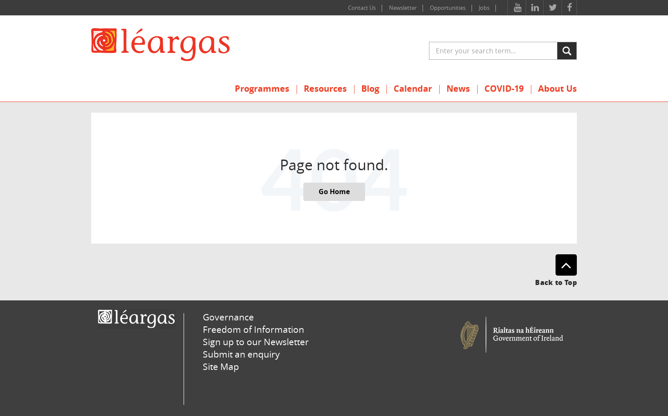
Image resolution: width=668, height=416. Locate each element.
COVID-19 (504, 88)
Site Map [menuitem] (221, 366)
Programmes (262, 88)
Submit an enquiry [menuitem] (241, 354)
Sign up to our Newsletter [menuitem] (256, 342)
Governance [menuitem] (228, 317)
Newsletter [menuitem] (403, 8)
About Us (557, 88)
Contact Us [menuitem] (362, 8)
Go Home (334, 191)
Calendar (413, 88)
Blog (370, 88)
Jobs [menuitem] (484, 8)
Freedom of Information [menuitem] (253, 329)
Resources (325, 88)
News (458, 88)
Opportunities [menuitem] (448, 8)
